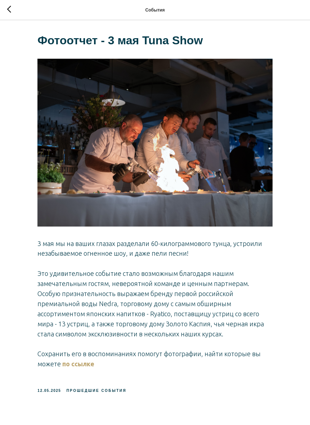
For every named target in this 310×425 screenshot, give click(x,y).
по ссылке (81, 361)
